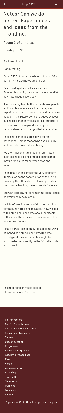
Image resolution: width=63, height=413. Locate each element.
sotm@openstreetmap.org (42, 402)
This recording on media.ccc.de (22, 287)
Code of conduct (14, 341)
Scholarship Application (18, 332)
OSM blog (10, 385)
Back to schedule (13, 61)
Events (9, 359)
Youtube (11, 381)
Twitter (11, 376)
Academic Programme (17, 350)
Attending (10, 372)
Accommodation (14, 367)
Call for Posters (13, 319)
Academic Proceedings (17, 354)
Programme (11, 346)
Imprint (9, 394)
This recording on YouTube (19, 292)
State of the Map (19, 4)
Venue (8, 363)
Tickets (9, 337)
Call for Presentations (17, 324)
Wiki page (10, 389)
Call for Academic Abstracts (20, 328)
